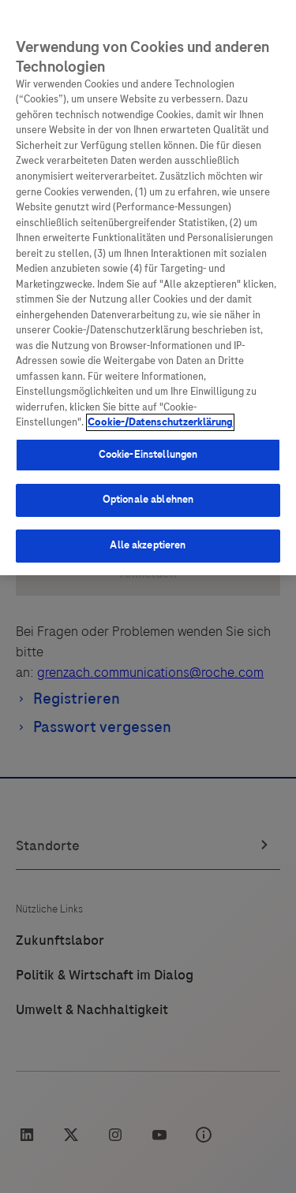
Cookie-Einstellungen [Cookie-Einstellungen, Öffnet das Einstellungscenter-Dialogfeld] (148, 455)
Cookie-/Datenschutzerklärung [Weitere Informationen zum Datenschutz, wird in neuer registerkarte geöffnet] (160, 422)
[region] (148, 287)
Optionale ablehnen (148, 499)
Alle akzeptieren (147, 545)
